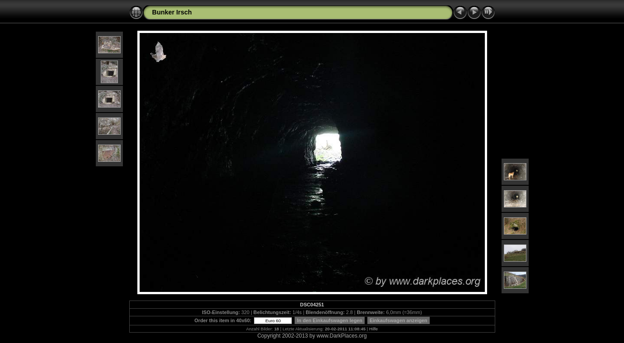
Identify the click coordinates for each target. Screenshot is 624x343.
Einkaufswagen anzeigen (398, 320)
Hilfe (373, 328)
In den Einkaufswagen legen (330, 320)
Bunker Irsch (172, 12)
